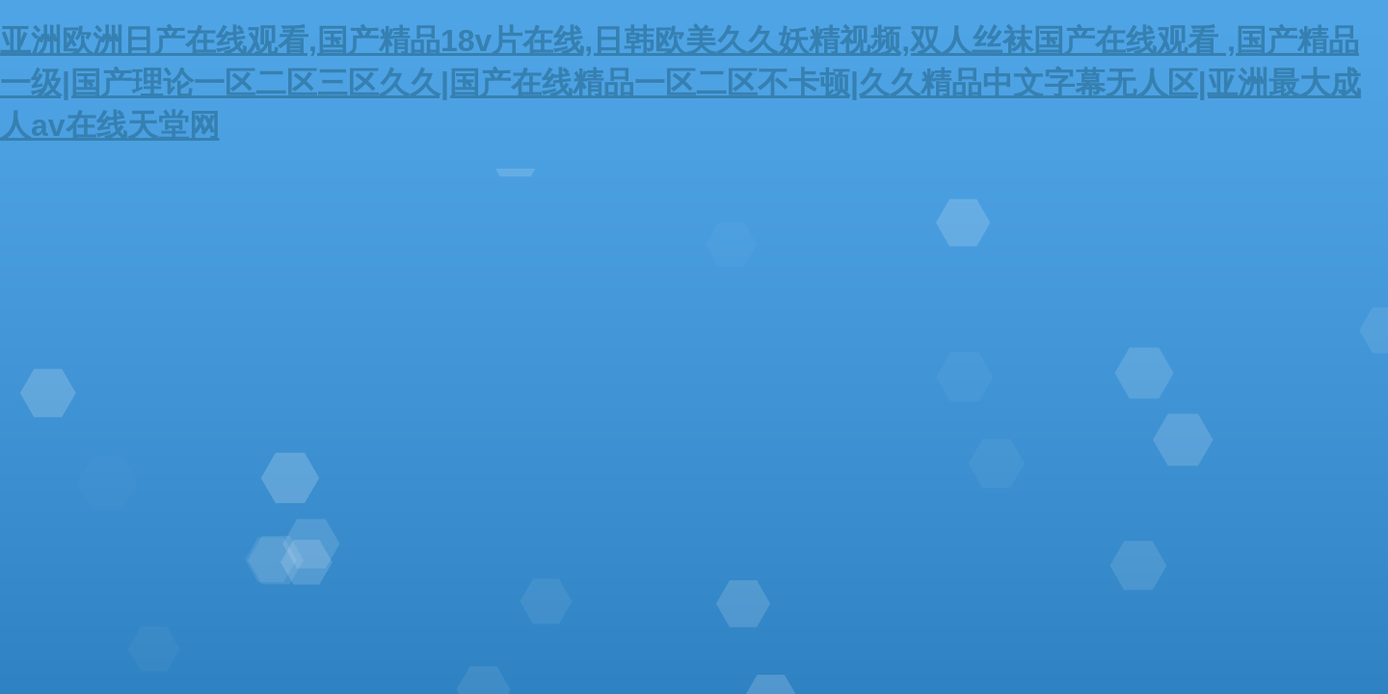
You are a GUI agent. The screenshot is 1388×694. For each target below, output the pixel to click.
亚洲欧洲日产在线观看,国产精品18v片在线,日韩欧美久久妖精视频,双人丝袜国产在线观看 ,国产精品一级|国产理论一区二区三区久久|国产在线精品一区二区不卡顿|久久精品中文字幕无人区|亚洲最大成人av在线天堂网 (680, 83)
